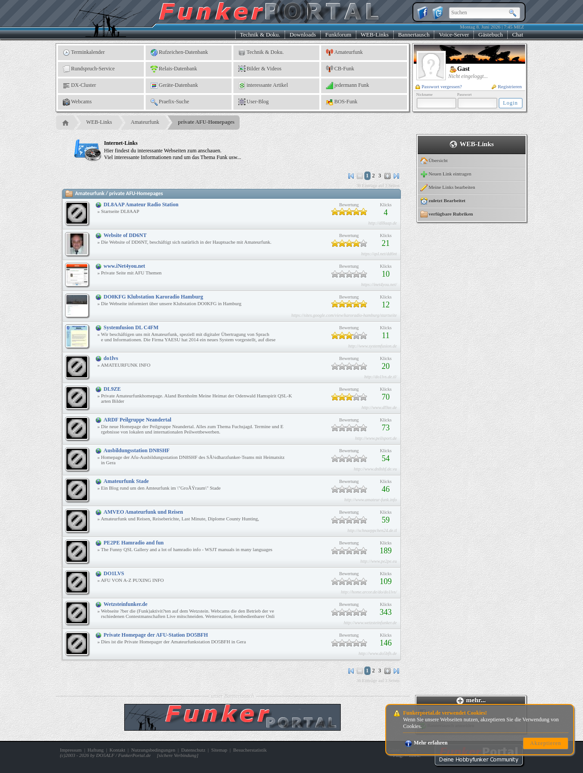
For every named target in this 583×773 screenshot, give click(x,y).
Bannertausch (414, 34)
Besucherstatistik (250, 750)
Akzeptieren (545, 743)
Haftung (96, 750)
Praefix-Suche (170, 102)
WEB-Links (375, 34)
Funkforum (338, 34)
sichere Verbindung (177, 755)
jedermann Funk (347, 85)
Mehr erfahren (426, 743)
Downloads (302, 34)
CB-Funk (340, 69)
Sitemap (219, 750)
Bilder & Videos (259, 69)
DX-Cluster (79, 85)
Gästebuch (490, 34)
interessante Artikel (263, 85)
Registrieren (507, 86)
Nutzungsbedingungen (153, 750)
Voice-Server (454, 34)
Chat (517, 34)
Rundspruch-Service (89, 69)
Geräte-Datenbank (174, 85)
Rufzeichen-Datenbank (179, 52)
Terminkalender (84, 52)
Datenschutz (193, 750)
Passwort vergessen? (439, 86)
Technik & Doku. (260, 34)
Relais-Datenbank (174, 69)
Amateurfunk (344, 52)
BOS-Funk (342, 102)
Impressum (71, 750)
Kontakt (117, 750)
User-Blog (253, 102)
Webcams (77, 102)
